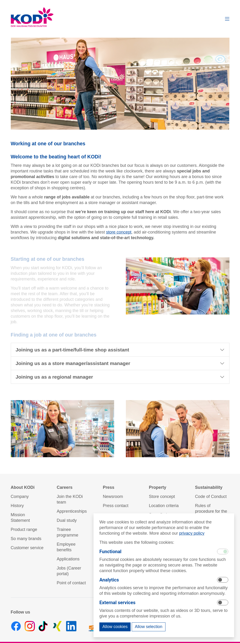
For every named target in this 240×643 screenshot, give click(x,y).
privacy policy (191, 533)
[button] (227, 18)
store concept (118, 232)
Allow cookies (115, 626)
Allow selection (148, 626)
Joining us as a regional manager (54, 377)
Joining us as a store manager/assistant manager (73, 363)
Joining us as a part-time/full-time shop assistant (72, 349)
